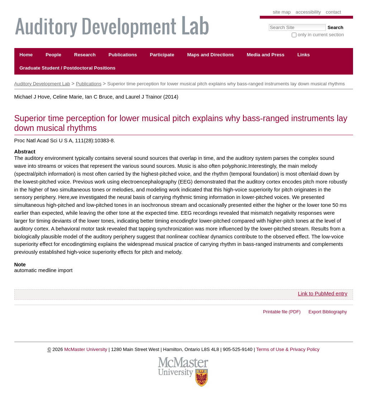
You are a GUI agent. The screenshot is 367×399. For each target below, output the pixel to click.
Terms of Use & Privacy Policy (288, 349)
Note (20, 264)
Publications (88, 83)
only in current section (321, 34)
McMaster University (85, 349)
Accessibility (308, 12)
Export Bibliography (328, 311)
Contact (333, 12)
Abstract (24, 152)
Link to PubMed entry (322, 293)
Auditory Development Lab (42, 83)
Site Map (282, 12)
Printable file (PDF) (282, 311)
